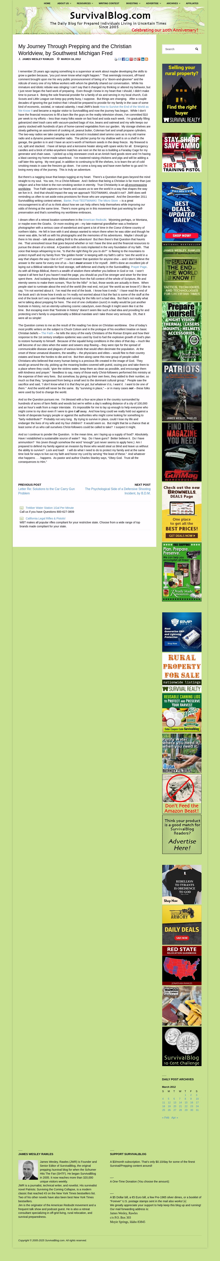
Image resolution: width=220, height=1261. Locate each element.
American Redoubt (94, 219)
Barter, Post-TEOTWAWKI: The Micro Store (91, 200)
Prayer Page (139, 266)
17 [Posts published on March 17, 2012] (197, 1102)
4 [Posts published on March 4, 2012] (163, 1098)
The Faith (47, 333)
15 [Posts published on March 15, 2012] (186, 1102)
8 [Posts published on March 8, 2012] (185, 1098)
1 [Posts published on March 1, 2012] (185, 1095)
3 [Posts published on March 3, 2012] (196, 1095)
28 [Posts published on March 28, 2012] (180, 1110)
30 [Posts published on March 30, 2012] (191, 1110)
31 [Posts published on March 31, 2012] (197, 1110)
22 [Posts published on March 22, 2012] (186, 1106)
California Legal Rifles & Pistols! (42, 518)
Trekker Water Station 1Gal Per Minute (47, 507)
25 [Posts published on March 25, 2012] (163, 1110)
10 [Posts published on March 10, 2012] (197, 1098)
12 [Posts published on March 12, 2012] (169, 1102)
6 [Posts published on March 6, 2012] (174, 1098)
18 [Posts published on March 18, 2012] (163, 1106)
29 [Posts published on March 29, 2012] (186, 1110)
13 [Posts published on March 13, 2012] (174, 1102)
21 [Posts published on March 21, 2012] (180, 1106)
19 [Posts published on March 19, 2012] (169, 1106)
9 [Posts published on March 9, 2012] (191, 1098)
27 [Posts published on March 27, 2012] (174, 1110)
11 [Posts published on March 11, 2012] (163, 1102)
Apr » (174, 1117)
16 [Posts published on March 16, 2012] (191, 1102)
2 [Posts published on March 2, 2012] (191, 1095)
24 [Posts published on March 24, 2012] (197, 1106)
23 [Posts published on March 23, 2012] (191, 1106)
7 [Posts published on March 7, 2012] (179, 1098)
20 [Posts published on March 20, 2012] (174, 1106)
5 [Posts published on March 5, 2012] (168, 1098)
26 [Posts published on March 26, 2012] (169, 1110)
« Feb (165, 1117)
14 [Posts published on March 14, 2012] (180, 1102)
